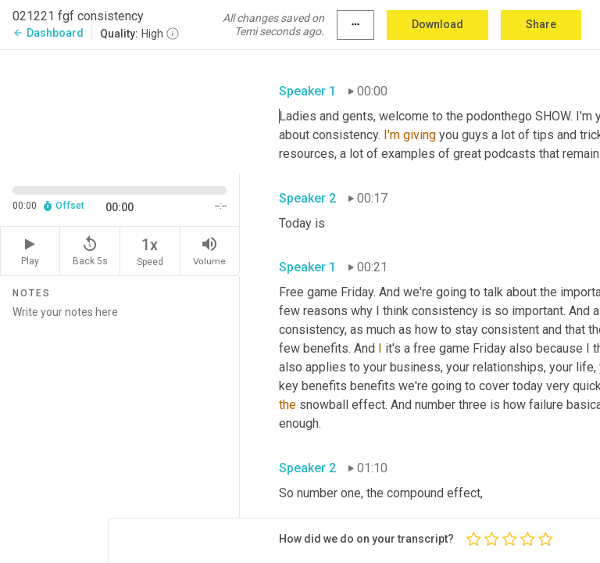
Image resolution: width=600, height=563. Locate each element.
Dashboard (48, 33)
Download (437, 24)
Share (541, 24)
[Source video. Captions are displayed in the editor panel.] (120, 110)
